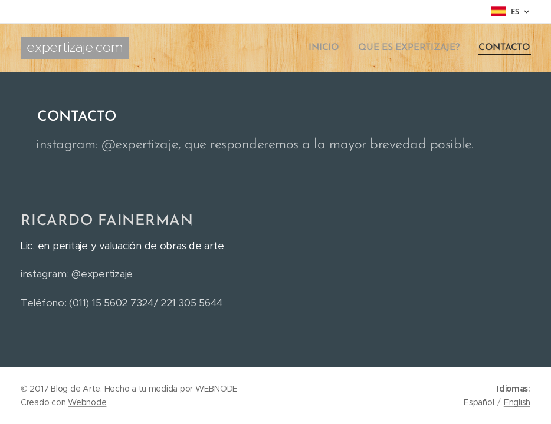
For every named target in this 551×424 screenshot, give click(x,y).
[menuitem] (332, 47)
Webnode (87, 402)
